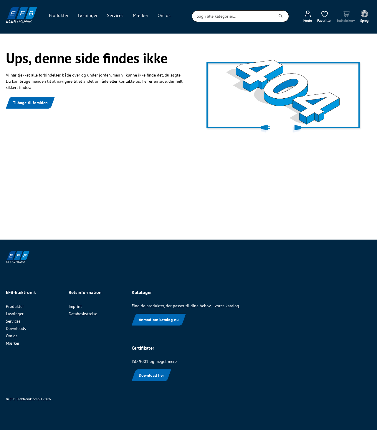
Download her (151, 375)
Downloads (16, 328)
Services (13, 321)
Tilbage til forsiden (30, 102)
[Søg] (281, 16)
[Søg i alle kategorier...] (232, 16)
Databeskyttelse (83, 313)
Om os (11, 335)
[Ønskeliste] (324, 16)
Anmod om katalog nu (159, 319)
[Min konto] (308, 16)
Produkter (15, 306)
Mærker (12, 343)
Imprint (75, 306)
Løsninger (15, 313)
